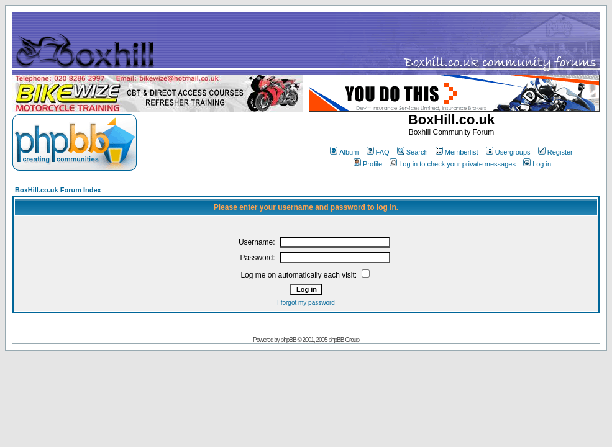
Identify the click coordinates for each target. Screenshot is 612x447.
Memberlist (457, 152)
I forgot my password (306, 302)
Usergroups (508, 152)
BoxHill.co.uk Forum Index (58, 190)
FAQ (378, 152)
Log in (537, 164)
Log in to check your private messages (453, 164)
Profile (368, 164)
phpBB (288, 339)
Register (555, 152)
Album (344, 152)
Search (412, 152)
